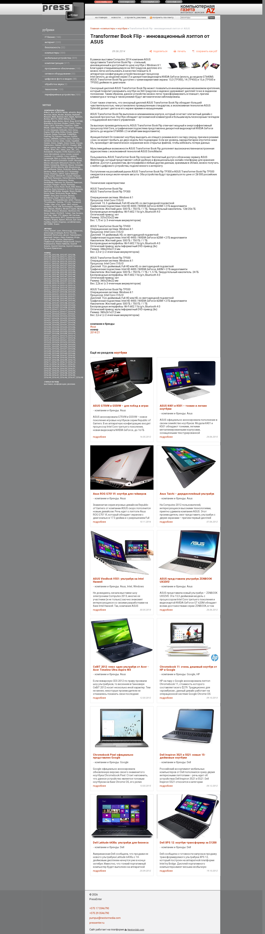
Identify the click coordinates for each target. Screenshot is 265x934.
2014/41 (63, 325)
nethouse (52, 169)
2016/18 (55, 364)
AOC (66, 117)
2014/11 (55, 309)
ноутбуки (122, 28)
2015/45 (63, 353)
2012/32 (71, 268)
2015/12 (55, 336)
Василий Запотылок (53, 235)
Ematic (69, 132)
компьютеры (55, 52)
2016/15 (47, 364)
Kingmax (62, 222)
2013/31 (55, 294)
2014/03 (55, 305)
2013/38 (47, 298)
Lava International (51, 154)
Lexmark (47, 156)
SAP (53, 191)
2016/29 (55, 369)
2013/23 (55, 290)
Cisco (46, 125)
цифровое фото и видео (61, 78)
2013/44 (63, 301)
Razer (62, 187)
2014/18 (71, 312)
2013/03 (63, 279)
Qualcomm (48, 187)
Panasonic (57, 178)
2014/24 (55, 316)
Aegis (79, 112)
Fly (53, 136)
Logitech (73, 156)
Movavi (47, 167)
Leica (62, 154)
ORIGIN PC (60, 176)
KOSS (64, 152)
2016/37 (55, 373)
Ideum (46, 147)
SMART (47, 196)
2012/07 (63, 255)
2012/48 (71, 276)
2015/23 (47, 342)
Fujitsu (47, 139)
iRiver (53, 150)
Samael (53, 231)
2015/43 (47, 353)
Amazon (47, 117)
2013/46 (47, 303)
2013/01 (47, 279)
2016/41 (55, 375)
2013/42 (47, 301)
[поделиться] (158, 51)
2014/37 (63, 323)
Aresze (69, 220)
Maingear (71, 158)
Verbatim (48, 206)
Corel (65, 128)
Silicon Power (49, 193)
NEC (46, 169)
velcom (75, 204)
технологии (54, 89)
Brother (65, 123)
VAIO (69, 204)
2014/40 (55, 325)
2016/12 (55, 362)
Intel (58, 147)
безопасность (55, 47)
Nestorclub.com (136, 929)
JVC (77, 150)
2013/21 (47, 290)
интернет (53, 42)
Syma (73, 198)
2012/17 (47, 261)
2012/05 (47, 255)
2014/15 (55, 312)
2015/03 (47, 331)
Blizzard (57, 123)
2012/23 (63, 263)
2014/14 (47, 312)
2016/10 (71, 360)
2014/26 (71, 316)
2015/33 (63, 347)
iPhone (47, 150)
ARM (60, 119)
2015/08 (55, 333)
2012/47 (63, 276)
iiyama (53, 147)
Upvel (63, 204)
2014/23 (47, 316)
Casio (77, 123)
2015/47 (47, 355)
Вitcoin (47, 217)
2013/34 (47, 296)
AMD (54, 117)
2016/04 (55, 357)
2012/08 (71, 255)
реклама (71, 384)
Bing (72, 121)
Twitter (47, 204)
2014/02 (47, 305)
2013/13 (47, 285)
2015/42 (71, 351)
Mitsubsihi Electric (68, 163)
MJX (79, 163)
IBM (79, 145)
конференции (60, 384)
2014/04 (63, 305)
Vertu (55, 206)
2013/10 (55, 283)
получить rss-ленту (161, 17)
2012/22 (55, 263)
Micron (47, 163)
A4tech (47, 112)
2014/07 (55, 307)
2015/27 (47, 344)
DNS (52, 132)
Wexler (80, 209)
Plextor (71, 180)
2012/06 (55, 255)
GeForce (75, 139)
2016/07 (47, 360)
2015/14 (71, 336)
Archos (47, 119)
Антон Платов (70, 233)
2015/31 (47, 347)
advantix (72, 112)
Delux (75, 130)
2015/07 (47, 333)
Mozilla (60, 167)
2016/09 (63, 360)
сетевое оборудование (60, 73)
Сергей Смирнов (73, 246)
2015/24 (55, 342)
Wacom (51, 209)
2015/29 (63, 344)
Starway (71, 196)
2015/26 (71, 342)
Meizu (79, 158)
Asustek (47, 121)
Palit (50, 178)
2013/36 (63, 296)
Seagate (65, 191)
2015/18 (71, 338)
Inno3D (55, 222)
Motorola (63, 165)
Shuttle (78, 191)
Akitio (54, 115)
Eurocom (47, 134)
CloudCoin (68, 125)
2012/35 (63, 270)
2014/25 (63, 316)
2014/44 (55, 327)
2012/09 (47, 257)
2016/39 (71, 373)
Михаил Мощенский (64, 241)
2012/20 (71, 261)
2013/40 (63, 298)
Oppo (46, 176)
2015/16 (55, 338)
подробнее (99, 436)
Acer (52, 112)
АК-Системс (74, 215)
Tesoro (56, 224)
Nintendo (67, 169)
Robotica (47, 189)
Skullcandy (60, 193)
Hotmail (58, 145)
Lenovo (69, 154)
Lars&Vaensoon (73, 222)
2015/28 (55, 344)
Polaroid (69, 182)
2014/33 (63, 320)
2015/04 (55, 331)
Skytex (74, 193)
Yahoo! (68, 213)
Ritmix (78, 187)
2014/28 (55, 318)
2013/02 (55, 279)
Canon (72, 123)
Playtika (47, 220)
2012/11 (63, 257)
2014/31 (47, 320)
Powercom (78, 182)
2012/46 (55, 276)
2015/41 (63, 351)
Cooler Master (56, 128)
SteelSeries (48, 198)
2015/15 (47, 338)
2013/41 (71, 298)
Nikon (59, 169)
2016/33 (55, 371)
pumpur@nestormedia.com (105, 918)
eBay (57, 132)
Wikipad (47, 211)
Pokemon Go (59, 182)
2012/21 (47, 263)
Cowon (71, 128)
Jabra (62, 150)
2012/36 (71, 270)
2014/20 (55, 314)
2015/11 (47, 336)
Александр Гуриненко (72, 231)
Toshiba (59, 202)
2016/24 (55, 366)
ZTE (60, 215)
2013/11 (63, 283)
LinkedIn (59, 156)
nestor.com (103, 2)
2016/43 (71, 375)
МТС (63, 217)
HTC (67, 145)
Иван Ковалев (66, 237)
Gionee (47, 143)
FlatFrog (47, 136)
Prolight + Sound (59, 185)
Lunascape (48, 158)
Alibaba (68, 115)
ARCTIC (54, 119)
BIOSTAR (79, 121)
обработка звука (56, 84)
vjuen (59, 231)
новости (116, 17)
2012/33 (47, 270)
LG (53, 156)
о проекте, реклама (135, 17)
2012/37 (47, 272)
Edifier (62, 132)
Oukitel (69, 176)
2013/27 (55, 292)
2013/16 (71, 285)
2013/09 (47, 283)
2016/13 (63, 362)
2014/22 (71, 314)
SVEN (68, 198)
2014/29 (63, 318)
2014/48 (55, 329)
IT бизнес (53, 37)
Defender (63, 130)
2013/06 (55, 281)
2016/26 (71, 366)
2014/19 (47, 314)
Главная (94, 28)
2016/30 (63, 369)
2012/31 (63, 268)
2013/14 (55, 285)
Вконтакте (55, 217)
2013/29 (71, 292)
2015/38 (71, 349)
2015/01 (63, 329)
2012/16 (71, 259)
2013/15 (63, 285)
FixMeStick (71, 134)
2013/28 (63, 292)
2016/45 (55, 377)
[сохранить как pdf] (204, 51)
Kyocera (71, 152)
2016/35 (71, 371)
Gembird (47, 141)
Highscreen (49, 145)
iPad (80, 147)
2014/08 (63, 307)
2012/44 (71, 274)
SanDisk (47, 191)
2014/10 (47, 309)
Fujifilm (74, 136)
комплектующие (57, 63)
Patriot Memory (68, 178)
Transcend (76, 202)
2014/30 (71, 318)
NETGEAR (48, 224)
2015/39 (47, 351)
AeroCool (47, 115)
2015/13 (63, 336)
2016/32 (47, 371)
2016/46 (63, 377)
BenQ (66, 121)
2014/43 (47, 327)
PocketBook (49, 182)
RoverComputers (59, 189)
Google (60, 143)
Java (68, 150)
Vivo (45, 209)
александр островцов (53, 233)
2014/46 (71, 327)
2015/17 (63, 338)
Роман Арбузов (62, 244)
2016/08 (55, 360)
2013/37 (71, 296)
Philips (47, 180)
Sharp (72, 191)
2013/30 (47, 294)
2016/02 (71, 355)
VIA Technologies (65, 206)
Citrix (51, 125)
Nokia (74, 169)
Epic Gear (77, 220)
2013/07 (63, 281)
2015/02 (71, 329)
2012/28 (71, 266)
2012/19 (63, 261)
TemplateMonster (60, 200)
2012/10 (55, 257)
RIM (73, 187)
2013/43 (55, 301)
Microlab (78, 160)
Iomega (70, 147)
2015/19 (47, 340)
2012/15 (63, 259)
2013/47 (55, 303)
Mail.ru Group (60, 158)
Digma (47, 132)
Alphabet (76, 115)
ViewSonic (78, 206)
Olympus (54, 174)
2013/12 (71, 283)
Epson (75, 132)
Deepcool (54, 130)
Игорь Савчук (56, 239)
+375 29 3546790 (99, 913)
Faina (46, 231)
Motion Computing (51, 165)
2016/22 (71, 364)
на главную (101, 17)
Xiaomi (52, 213)
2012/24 (71, 263)
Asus (73, 119)
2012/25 (47, 266)
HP (63, 145)
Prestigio (47, 185)
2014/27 (47, 318)
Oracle (52, 176)
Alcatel (61, 115)
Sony (53, 196)
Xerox (46, 213)
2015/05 (63, 331)
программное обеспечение (63, 68)
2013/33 (71, 294)
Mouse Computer (75, 165)
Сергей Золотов (58, 246)
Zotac (54, 215)
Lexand (75, 154)
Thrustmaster (49, 202)
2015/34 (71, 347)
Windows (63, 211)
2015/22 (71, 340)
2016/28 (47, 369)
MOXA (54, 167)
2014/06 (47, 307)
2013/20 (71, 288)
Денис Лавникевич (72, 235)
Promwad (71, 185)
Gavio (69, 139)
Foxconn (58, 136)
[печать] (180, 51)
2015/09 (63, 333)
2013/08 (71, 281)
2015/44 (55, 353)
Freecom (66, 136)
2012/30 (55, 268)
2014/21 (63, 314)
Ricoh (68, 187)
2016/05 (63, 357)
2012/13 (47, 259)
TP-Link (67, 202)
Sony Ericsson (61, 196)
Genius (55, 141)
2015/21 (63, 340)
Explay (54, 134)
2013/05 (47, 281)
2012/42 (55, 274)
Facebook (62, 134)
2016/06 (71, 357)
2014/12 (63, 309)
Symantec (48, 200)
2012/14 (55, 259)
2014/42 (71, 325)
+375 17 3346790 (99, 908)
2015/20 (55, 340)
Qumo (56, 187)
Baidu (54, 121)
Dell (70, 130)
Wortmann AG (74, 211)
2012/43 (63, 274)
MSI (66, 167)
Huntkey (47, 222)
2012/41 (47, 274)
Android (60, 117)
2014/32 (55, 320)
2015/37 (63, 349)
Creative (78, 128)
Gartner (62, 139)
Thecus (77, 200)
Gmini (53, 143)
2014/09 (71, 307)
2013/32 (63, 294)
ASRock (67, 119)
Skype (67, 193)
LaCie (77, 152)
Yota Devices (77, 213)
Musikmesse (74, 167)
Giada (67, 141)
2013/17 (47, 288)
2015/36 (55, 349)
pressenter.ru (96, 922)
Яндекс (55, 220)
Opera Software (71, 174)
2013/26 (47, 292)
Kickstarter (48, 152)
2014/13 (71, 309)
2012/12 (71, 257)
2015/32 (55, 347)
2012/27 (63, 266)
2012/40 (71, 272)
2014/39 (47, 325)
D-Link (47, 130)
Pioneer (54, 180)
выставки (48, 384)
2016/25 (63, 366)
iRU (57, 150)
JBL (73, 150)
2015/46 (71, 353)
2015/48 (55, 355)
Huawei (73, 145)
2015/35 (47, 349)
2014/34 (71, 320)
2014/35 (47, 323)
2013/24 (63, 290)
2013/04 (71, 279)
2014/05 (71, 305)
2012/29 (47, 268)
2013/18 (55, 288)
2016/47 (71, 377)
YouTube (48, 215)
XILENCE (60, 213)
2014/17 (63, 312)
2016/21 (63, 364)
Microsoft (55, 163)
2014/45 (63, 327)
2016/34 (63, 371)
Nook (54, 171)
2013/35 (55, 296)
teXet (71, 200)
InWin (63, 147)
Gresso (79, 143)
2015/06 (71, 331)
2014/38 (71, 323)
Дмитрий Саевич (52, 237)
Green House (69, 143)
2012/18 (55, 261)
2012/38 (55, 272)
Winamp (55, 211)
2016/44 (47, 377)
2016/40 (47, 375)
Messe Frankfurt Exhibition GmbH (58, 160)
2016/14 (71, 362)
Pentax (79, 178)
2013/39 (55, 298)
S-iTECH (70, 189)
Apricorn (78, 117)
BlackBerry (48, 123)
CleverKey (59, 125)
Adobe (65, 112)
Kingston (58, 152)
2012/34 (55, 270)
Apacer (62, 220)
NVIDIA (60, 171)
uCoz (58, 204)
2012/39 (63, 272)
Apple (71, 117)
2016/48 (79, 377)
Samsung (79, 189)
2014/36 (55, 323)
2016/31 (71, 369)
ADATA (58, 112)
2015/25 (63, 342)
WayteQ (58, 209)
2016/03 (47, 357)
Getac (61, 141)
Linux (66, 156)
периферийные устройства (63, 94)
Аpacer (65, 215)
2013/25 (71, 290)
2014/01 (71, 303)
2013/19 (63, 288)
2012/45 (47, 276)
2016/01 (63, 355)
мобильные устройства (61, 58)
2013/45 (71, 301)
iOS (75, 147)
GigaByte (75, 141)
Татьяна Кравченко (53, 248)
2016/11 (47, 362)
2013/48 (63, 303)
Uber (53, 204)
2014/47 (47, 329)
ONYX (61, 174)
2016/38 (63, 373)
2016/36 (47, 373)
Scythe (58, 191)
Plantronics (62, 180)
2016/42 (63, 375)
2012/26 (55, 266)
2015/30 (71, 344)
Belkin (60, 121)
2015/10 (71, 333)
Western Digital (69, 209)
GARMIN (54, 139)
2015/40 (55, 351)
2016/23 (47, 366)
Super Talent (59, 198)
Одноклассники (73, 217)
